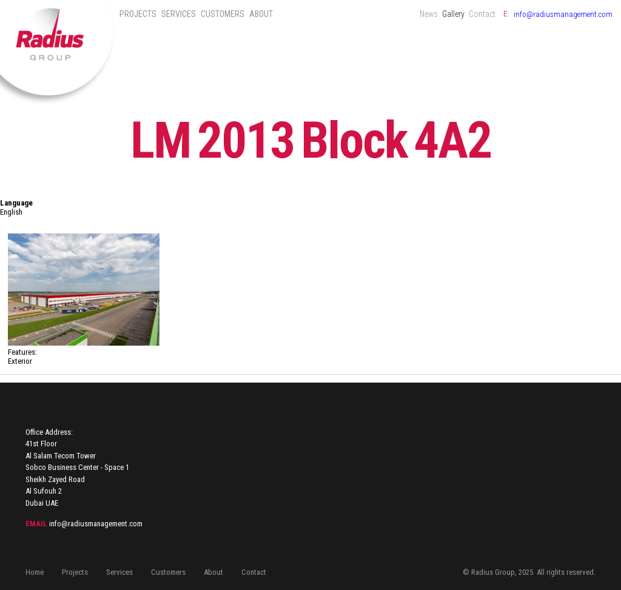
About (261, 14)
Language (16, 202)
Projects (137, 14)
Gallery (453, 14)
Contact (482, 14)
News (429, 14)
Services (178, 14)
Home (34, 572)
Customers (222, 14)
